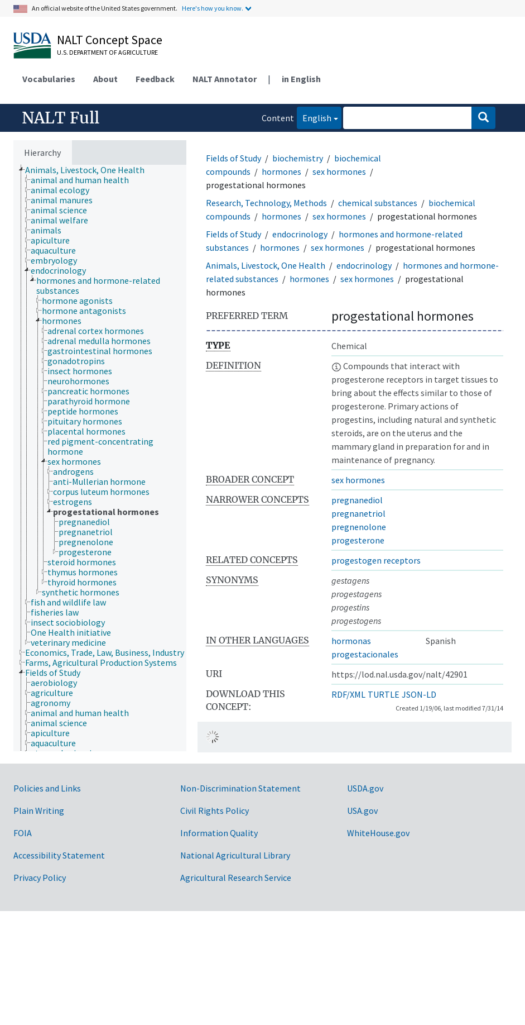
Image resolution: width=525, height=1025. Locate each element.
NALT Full (60, 118)
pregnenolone (358, 526)
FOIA (22, 832)
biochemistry (297, 158)
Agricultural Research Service (235, 877)
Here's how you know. (212, 8)
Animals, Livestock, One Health (265, 265)
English (314, 117)
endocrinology (299, 234)
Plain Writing (38, 810)
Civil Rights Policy (214, 810)
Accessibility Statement (59, 855)
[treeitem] (90, 170)
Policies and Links (47, 788)
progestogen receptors (376, 560)
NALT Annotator (224, 78)
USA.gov (362, 810)
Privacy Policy (39, 877)
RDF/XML (348, 694)
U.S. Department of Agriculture (107, 52)
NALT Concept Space (109, 39)
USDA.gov (365, 788)
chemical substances (377, 202)
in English (301, 78)
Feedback (155, 78)
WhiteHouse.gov (378, 832)
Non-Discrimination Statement (240, 788)
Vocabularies (48, 78)
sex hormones (339, 171)
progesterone (357, 540)
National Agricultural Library (235, 855)
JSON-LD (419, 694)
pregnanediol (357, 500)
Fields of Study (233, 158)
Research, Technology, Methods (266, 202)
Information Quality (219, 832)
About (105, 78)
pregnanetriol (358, 513)
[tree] (99, 458)
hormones (281, 171)
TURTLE (383, 694)
